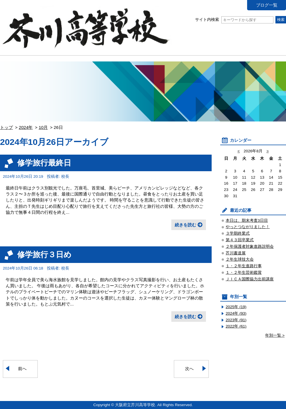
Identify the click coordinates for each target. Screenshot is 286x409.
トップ (6, 127)
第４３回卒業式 (240, 240)
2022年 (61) (236, 326)
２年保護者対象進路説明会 (250, 246)
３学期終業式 (238, 233)
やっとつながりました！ (248, 227)
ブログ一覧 (266, 5)
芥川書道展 (236, 253)
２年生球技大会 (240, 259)
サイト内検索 (234, 19)
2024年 (26, 127)
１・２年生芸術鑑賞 (244, 272)
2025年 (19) (236, 307)
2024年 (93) (236, 313)
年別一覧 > (275, 335)
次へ (189, 368)
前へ (22, 368)
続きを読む (185, 224)
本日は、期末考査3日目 (247, 220)
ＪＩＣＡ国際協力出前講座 (250, 279)
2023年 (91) (236, 320)
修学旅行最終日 (44, 162)
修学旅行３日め (44, 254)
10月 (43, 127)
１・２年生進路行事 (244, 266)
